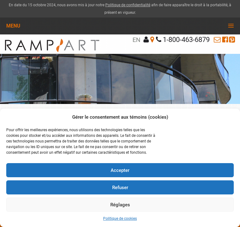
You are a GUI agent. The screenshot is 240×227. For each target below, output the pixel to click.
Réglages (120, 205)
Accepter (120, 170)
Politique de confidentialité (127, 5)
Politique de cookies (120, 218)
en (136, 40)
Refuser (120, 187)
